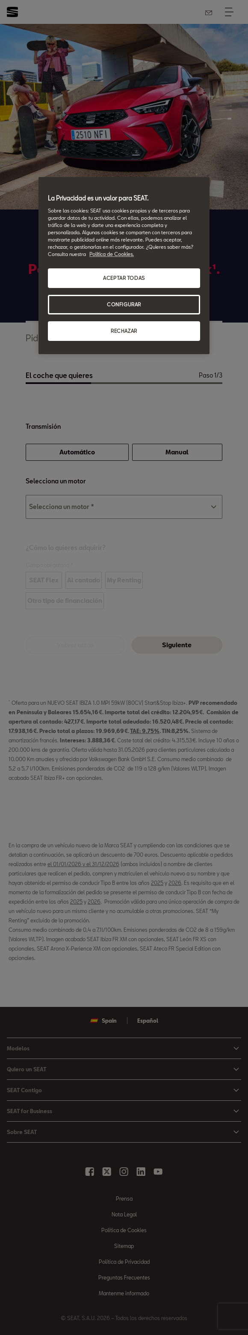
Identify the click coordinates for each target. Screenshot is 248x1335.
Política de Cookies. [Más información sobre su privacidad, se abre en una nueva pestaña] (111, 254)
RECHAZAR (124, 331)
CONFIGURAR (124, 304)
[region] (124, 265)
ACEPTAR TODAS (124, 278)
